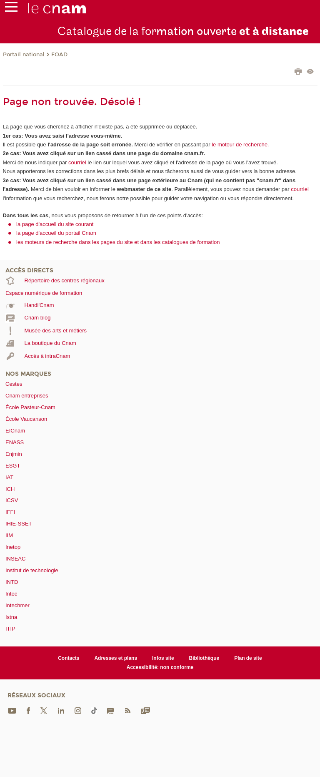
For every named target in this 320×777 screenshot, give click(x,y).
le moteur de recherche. (239, 144)
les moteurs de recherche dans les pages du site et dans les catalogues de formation (118, 242)
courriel (77, 162)
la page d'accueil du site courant (54, 224)
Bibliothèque (204, 658)
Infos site (163, 658)
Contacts (68, 658)
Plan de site (248, 658)
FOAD (59, 54)
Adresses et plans (115, 658)
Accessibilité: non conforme (160, 667)
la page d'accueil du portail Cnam (56, 233)
